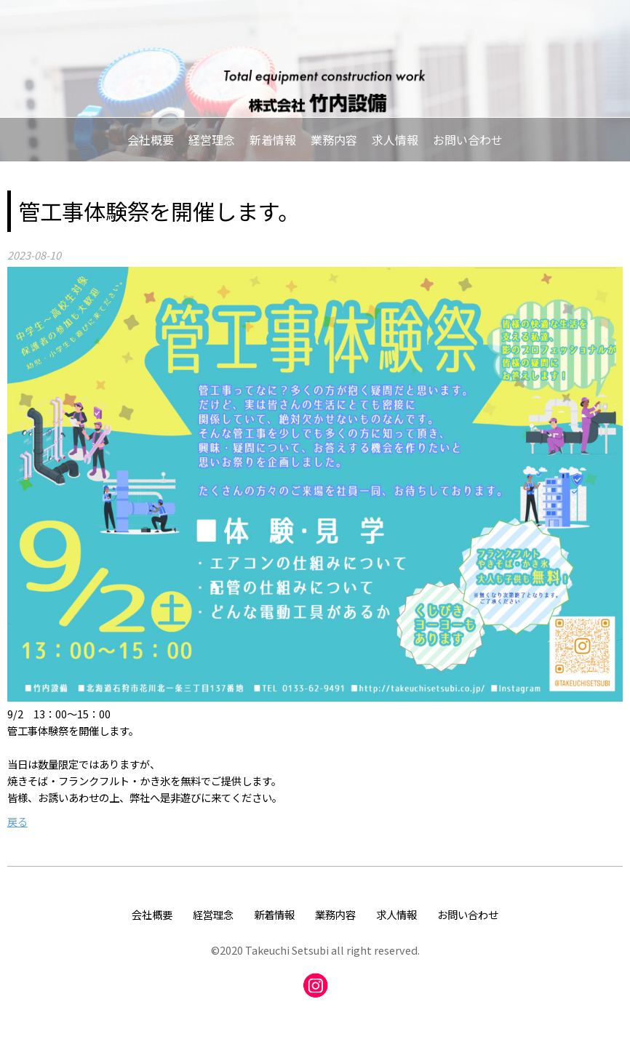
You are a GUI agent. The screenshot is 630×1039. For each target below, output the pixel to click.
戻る (17, 821)
